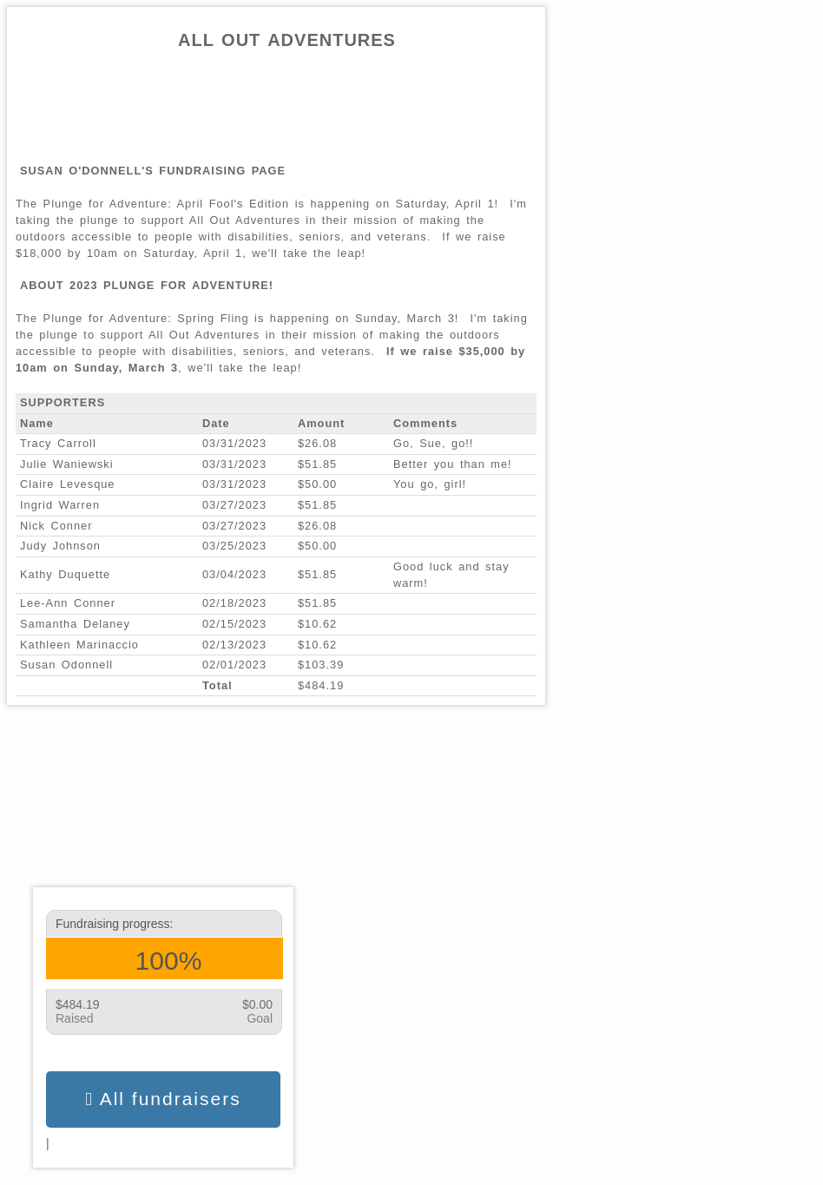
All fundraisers (162, 1099)
